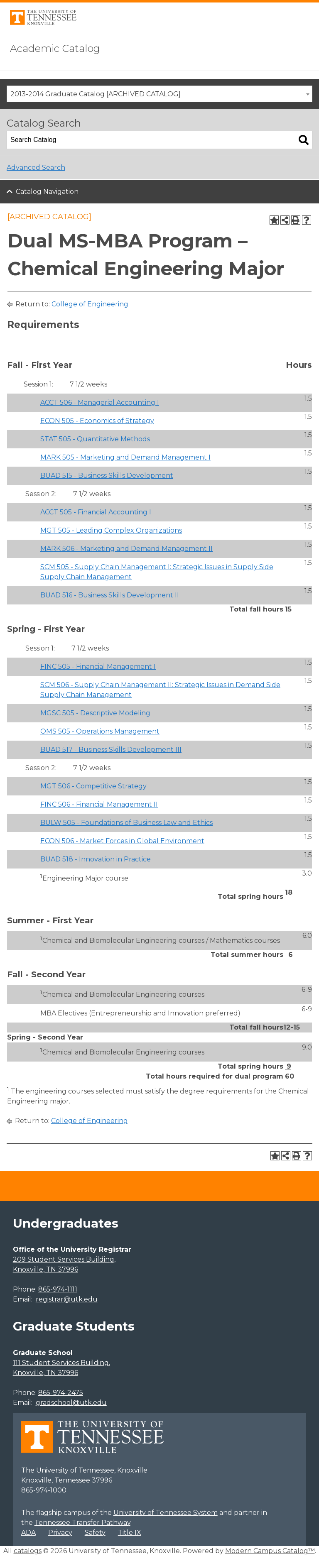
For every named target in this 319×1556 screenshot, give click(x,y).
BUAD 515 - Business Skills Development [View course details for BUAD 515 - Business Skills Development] (106, 476)
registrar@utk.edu (67, 1299)
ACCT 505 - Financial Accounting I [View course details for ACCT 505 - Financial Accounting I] (95, 512)
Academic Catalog (55, 48)
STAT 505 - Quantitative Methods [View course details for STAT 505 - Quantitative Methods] (95, 439)
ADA (28, 1532)
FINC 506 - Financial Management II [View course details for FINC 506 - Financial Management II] (99, 804)
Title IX (129, 1532)
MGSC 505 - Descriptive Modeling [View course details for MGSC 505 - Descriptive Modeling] (95, 713)
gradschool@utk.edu (71, 1403)
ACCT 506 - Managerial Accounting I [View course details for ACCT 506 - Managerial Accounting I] (99, 402)
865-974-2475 (60, 1393)
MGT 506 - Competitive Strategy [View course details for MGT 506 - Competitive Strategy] (93, 786)
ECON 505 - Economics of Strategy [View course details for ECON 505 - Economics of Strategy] (97, 421)
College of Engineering (90, 304)
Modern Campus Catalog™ (270, 1551)
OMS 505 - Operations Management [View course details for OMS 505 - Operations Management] (100, 731)
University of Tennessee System (165, 1513)
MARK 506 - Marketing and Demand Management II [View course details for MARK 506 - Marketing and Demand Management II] (126, 549)
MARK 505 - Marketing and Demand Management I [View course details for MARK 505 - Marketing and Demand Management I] (125, 457)
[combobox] (159, 94)
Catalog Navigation (47, 192)
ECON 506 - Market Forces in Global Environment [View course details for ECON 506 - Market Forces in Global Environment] (122, 841)
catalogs (28, 1551)
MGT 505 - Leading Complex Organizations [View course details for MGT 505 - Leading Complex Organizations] (111, 530)
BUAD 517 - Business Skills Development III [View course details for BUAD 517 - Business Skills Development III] (111, 750)
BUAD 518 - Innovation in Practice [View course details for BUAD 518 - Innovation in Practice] (95, 859)
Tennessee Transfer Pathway (82, 1523)
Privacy (60, 1532)
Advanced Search (36, 167)
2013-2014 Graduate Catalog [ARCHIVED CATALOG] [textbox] (95, 94)
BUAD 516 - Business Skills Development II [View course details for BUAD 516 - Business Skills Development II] (109, 595)
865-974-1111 (57, 1289)
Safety (95, 1532)
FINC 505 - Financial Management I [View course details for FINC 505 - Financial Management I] (98, 666)
